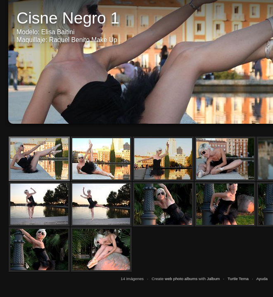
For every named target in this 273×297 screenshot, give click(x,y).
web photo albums (181, 278)
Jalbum (213, 278)
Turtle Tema (238, 278)
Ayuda (261, 278)
